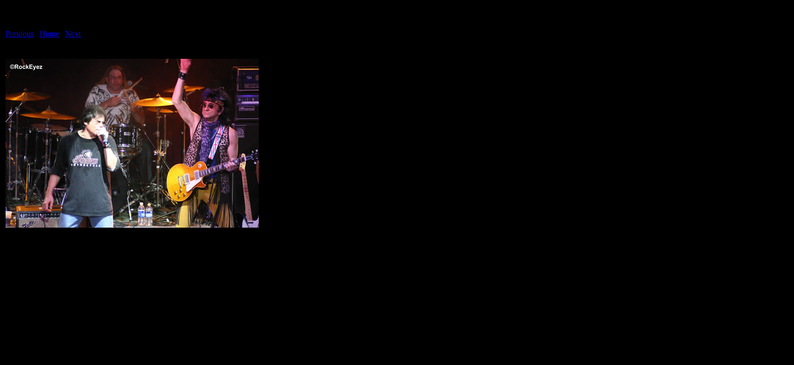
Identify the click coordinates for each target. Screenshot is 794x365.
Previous (20, 33)
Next (73, 33)
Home (49, 33)
